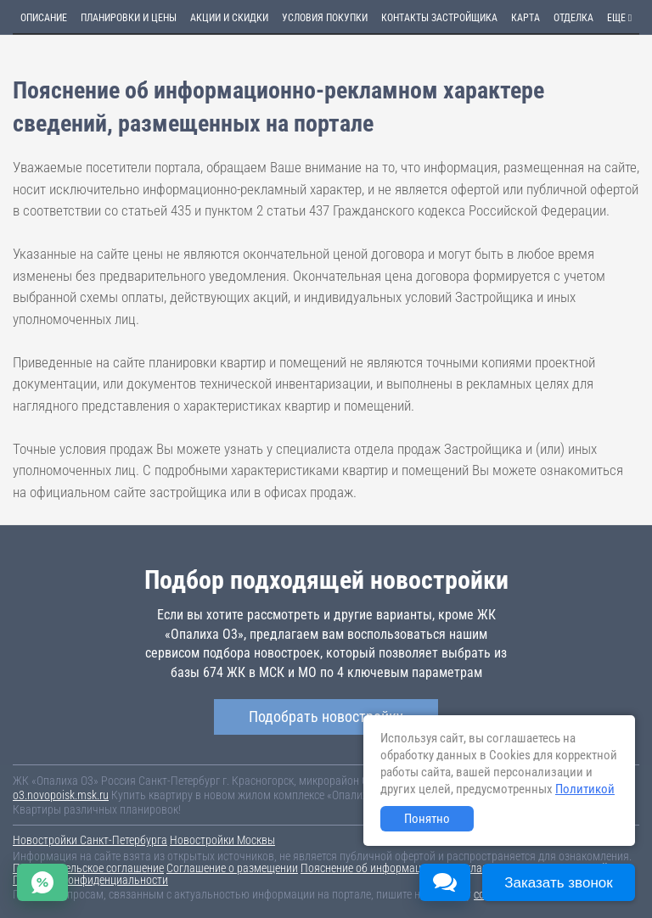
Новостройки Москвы (222, 840)
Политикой (585, 789)
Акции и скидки (229, 18)
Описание (43, 18)
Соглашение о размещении (232, 868)
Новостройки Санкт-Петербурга (90, 840)
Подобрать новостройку (326, 716)
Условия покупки (325, 18)
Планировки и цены (129, 18)
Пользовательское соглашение (88, 868)
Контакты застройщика (439, 18)
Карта (525, 18)
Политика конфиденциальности (90, 880)
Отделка (573, 18)
